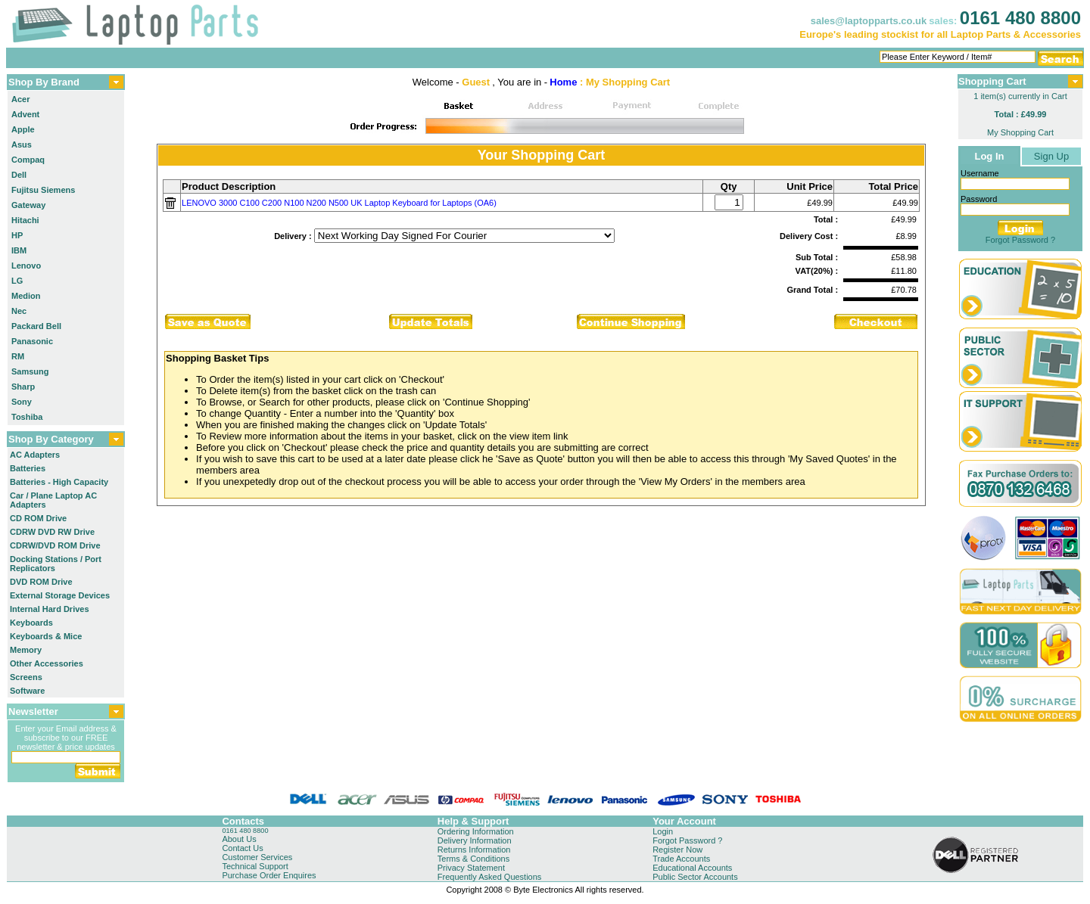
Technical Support (255, 866)
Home (563, 82)
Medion (26, 295)
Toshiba (26, 416)
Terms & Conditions (473, 858)
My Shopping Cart (1020, 132)
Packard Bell (36, 326)
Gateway (28, 205)
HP (17, 235)
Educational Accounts (692, 867)
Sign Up (1051, 156)
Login (662, 831)
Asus (21, 144)
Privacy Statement (471, 867)
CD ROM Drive (38, 518)
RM (17, 356)
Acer (20, 99)
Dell (18, 174)
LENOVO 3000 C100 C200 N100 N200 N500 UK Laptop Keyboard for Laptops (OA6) (339, 202)
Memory (26, 649)
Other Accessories (46, 663)
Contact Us (242, 848)
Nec (18, 310)
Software (27, 690)
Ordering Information (476, 831)
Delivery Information (475, 840)
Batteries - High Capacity (59, 481)
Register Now (677, 849)
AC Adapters (35, 454)
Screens (26, 677)
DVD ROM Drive (41, 581)
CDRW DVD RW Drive (52, 531)
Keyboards (31, 622)
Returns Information (474, 849)
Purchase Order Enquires (269, 875)
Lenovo (26, 265)
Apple (23, 129)
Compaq (28, 159)
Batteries (27, 468)
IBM (18, 250)
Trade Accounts (681, 858)
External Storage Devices (60, 595)
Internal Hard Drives (49, 609)
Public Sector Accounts (695, 876)
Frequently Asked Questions (490, 876)
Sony (21, 401)
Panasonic (32, 341)
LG (17, 280)
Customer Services (257, 857)
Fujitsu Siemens (43, 189)
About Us (239, 838)
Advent (25, 114)
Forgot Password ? (1020, 239)
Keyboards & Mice (46, 636)
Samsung (30, 371)
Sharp (23, 386)
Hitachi (25, 220)
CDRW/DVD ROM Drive (55, 545)
